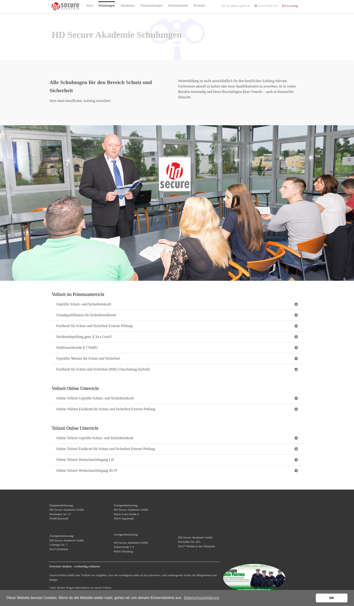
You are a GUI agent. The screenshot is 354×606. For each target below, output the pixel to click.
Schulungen (106, 5)
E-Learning (291, 5)
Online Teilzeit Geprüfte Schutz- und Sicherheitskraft (94, 438)
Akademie (128, 5)
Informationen (178, 5)
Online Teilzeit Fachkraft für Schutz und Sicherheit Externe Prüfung (105, 449)
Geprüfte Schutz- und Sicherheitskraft (83, 304)
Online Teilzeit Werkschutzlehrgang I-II (85, 460)
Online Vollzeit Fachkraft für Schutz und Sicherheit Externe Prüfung (105, 409)
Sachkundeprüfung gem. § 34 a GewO (84, 337)
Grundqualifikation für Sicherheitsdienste (86, 315)
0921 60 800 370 (268, 5)
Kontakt (199, 5)
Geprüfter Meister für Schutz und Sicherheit (88, 358)
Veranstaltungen (151, 5)
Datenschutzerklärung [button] (201, 598)
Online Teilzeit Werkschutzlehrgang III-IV (87, 470)
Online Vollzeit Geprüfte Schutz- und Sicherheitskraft (95, 398)
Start (89, 5)
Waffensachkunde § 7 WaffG (77, 347)
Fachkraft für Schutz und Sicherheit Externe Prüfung (94, 326)
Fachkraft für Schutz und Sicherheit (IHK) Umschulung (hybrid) (103, 369)
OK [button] (331, 598)
